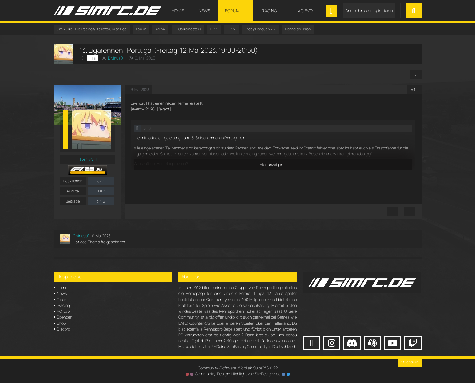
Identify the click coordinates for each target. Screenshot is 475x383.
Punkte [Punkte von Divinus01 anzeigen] (73, 191)
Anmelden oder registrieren (369, 10)
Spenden (64, 317)
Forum (62, 299)
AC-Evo (63, 311)
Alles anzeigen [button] (271, 164)
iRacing (63, 305)
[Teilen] (416, 74)
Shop (61, 323)
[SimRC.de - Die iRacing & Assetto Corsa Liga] (107, 10)
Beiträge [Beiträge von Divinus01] (73, 201)
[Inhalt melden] (392, 211)
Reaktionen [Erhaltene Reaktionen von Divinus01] (72, 181)
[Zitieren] (409, 211)
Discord (63, 329)
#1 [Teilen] (412, 89)
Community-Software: (238, 368)
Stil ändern (409, 362)
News (62, 293)
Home (62, 287)
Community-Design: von (237, 374)
